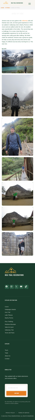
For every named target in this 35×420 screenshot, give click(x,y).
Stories (7, 7)
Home (2, 7)
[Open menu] (30, 3)
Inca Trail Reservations (17, 3)
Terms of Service (23, 412)
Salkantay (25, 20)
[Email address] (16, 387)
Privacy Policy (10, 412)
